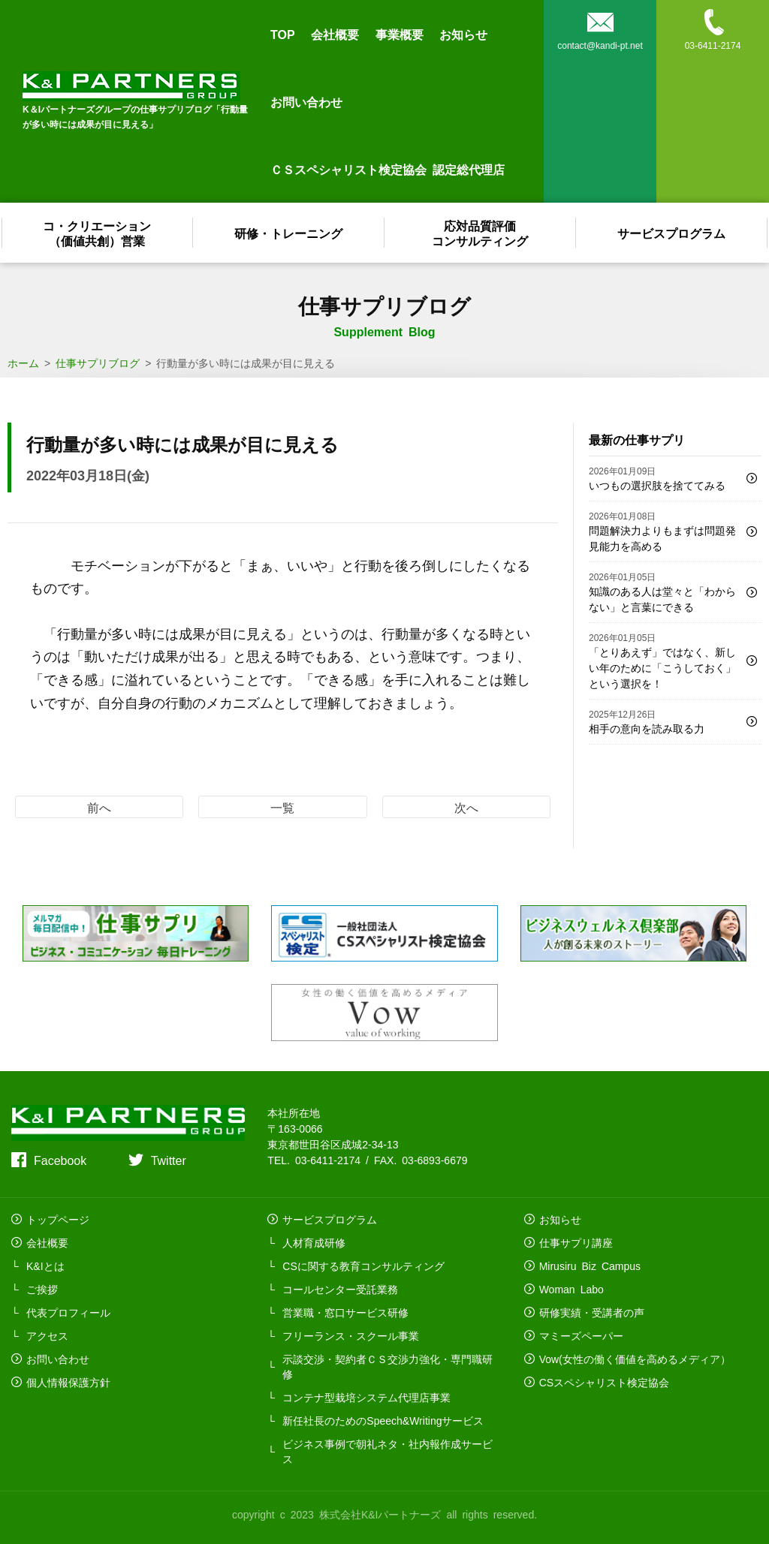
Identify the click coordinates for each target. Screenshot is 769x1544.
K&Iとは (45, 1265)
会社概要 (335, 34)
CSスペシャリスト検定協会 (604, 1382)
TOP (282, 34)
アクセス (47, 1335)
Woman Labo (571, 1289)
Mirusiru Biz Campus (590, 1265)
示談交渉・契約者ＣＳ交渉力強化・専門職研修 (387, 1366)
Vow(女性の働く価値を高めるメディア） (635, 1358)
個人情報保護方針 (68, 1382)
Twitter (168, 1160)
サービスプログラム (672, 233)
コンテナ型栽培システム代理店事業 (366, 1397)
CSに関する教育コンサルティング (363, 1265)
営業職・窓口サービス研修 (345, 1312)
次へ (466, 807)
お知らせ (463, 34)
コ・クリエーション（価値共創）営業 (98, 232)
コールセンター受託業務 (340, 1289)
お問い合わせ (306, 101)
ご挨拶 (42, 1289)
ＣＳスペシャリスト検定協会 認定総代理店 (387, 169)
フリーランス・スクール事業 (350, 1335)
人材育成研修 (313, 1242)
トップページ (57, 1219)
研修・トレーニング (289, 233)
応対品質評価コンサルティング (481, 232)
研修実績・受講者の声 (591, 1312)
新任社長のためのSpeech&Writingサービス (383, 1420)
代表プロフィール (68, 1312)
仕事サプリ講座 (576, 1242)
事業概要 (399, 34)
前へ (99, 807)
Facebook (60, 1160)
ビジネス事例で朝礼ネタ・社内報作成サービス (387, 1451)
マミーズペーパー (581, 1335)
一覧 (282, 807)
